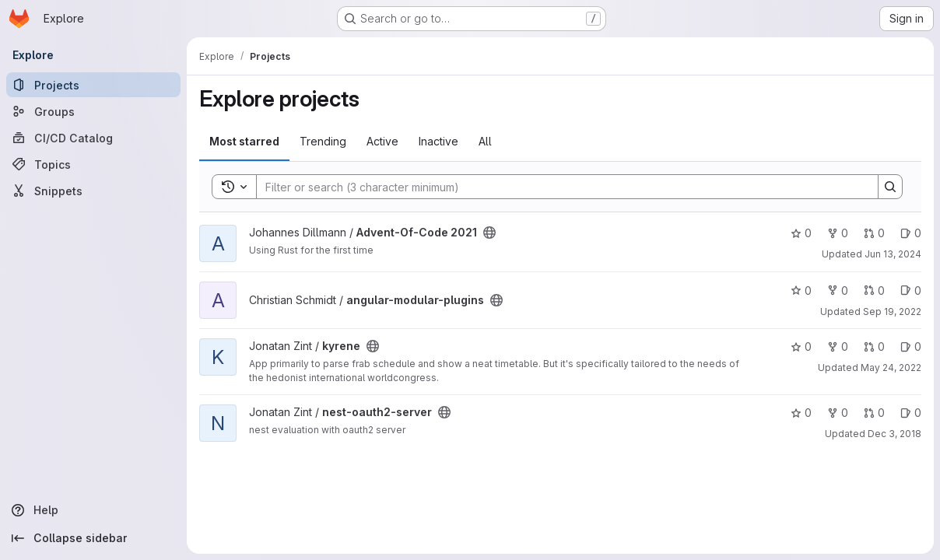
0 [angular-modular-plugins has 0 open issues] (910, 290)
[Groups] (93, 111)
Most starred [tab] (244, 141)
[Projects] (93, 84)
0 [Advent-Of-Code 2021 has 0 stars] (801, 233)
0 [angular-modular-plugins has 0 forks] (837, 290)
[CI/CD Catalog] (93, 137)
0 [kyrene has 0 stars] (801, 346)
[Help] (93, 510)
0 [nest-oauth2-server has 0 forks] (837, 412)
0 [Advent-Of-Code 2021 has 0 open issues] (910, 233)
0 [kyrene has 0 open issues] (910, 346)
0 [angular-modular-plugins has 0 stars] (801, 290)
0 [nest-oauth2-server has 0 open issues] (910, 412)
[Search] (559, 186)
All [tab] (485, 141)
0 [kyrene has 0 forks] (837, 346)
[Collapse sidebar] (93, 538)
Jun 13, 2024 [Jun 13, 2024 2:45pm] (893, 254)
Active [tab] (382, 141)
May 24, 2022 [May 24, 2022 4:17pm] (891, 367)
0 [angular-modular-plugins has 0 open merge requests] (874, 290)
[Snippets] (93, 190)
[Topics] (93, 164)
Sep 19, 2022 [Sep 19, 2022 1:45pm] (892, 311)
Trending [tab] (323, 141)
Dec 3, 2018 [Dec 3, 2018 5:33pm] (894, 433)
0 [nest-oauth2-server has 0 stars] (801, 412)
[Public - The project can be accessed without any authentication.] (489, 232)
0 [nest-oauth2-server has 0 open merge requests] (874, 412)
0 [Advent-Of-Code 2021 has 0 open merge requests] (874, 233)
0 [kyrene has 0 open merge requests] (874, 346)
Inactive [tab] (438, 141)
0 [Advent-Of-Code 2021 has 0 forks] (837, 233)
